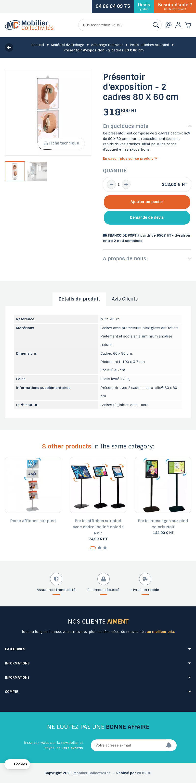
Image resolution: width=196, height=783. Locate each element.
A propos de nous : (126, 258)
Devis (144, 6)
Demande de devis (147, 217)
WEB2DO (144, 773)
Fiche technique (61, 143)
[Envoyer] (171, 745)
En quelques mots (125, 126)
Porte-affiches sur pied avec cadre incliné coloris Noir (98, 527)
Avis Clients (125, 299)
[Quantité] (119, 184)
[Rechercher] (120, 25)
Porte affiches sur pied (33, 520)
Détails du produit (79, 299)
